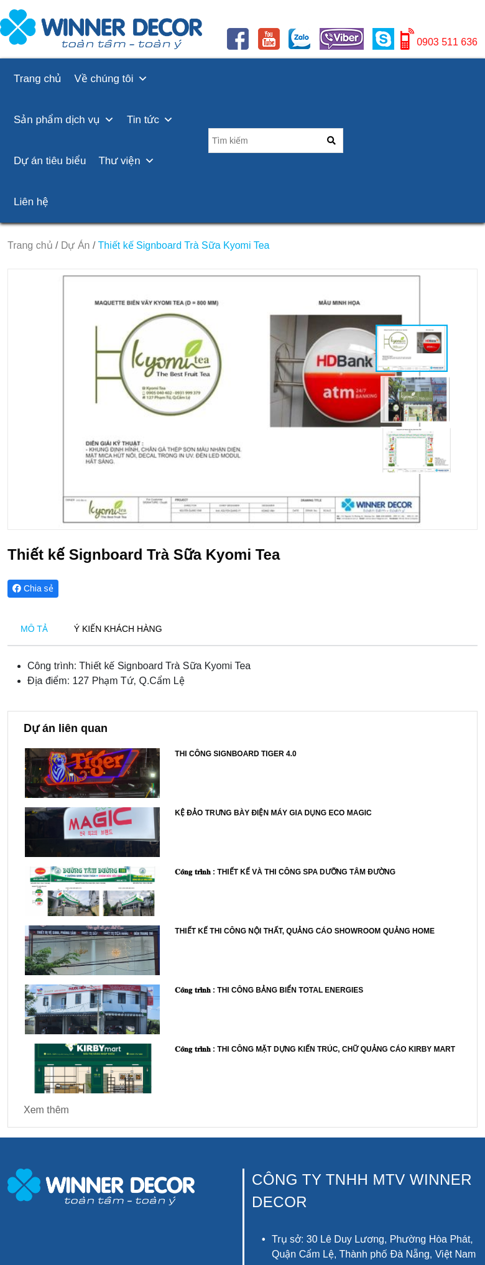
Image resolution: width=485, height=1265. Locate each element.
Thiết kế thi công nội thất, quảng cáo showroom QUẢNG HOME (305, 931)
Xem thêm (46, 1110)
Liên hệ (31, 202)
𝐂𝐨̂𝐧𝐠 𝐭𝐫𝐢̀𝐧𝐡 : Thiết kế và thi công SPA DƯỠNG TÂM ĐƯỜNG (285, 872)
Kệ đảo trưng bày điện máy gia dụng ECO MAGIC (273, 813)
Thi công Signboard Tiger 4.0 (235, 753)
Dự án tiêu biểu (50, 161)
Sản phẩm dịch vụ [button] (64, 120)
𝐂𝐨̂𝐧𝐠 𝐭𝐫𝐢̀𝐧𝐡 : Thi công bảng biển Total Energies (269, 990)
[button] (462, 399)
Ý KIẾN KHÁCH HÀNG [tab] (118, 629)
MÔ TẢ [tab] (34, 629)
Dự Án (75, 245)
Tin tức (150, 120)
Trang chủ (38, 79)
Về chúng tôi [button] (110, 79)
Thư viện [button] (126, 161)
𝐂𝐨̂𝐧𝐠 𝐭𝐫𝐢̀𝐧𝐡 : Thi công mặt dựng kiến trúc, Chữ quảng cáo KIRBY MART (315, 1049)
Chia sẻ (32, 588)
